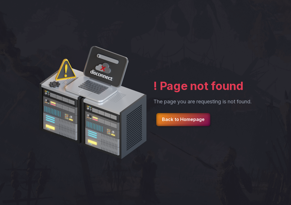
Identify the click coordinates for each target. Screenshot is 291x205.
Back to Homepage (183, 119)
